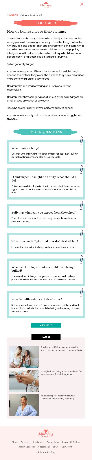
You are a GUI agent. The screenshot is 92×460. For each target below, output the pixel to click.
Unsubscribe (68, 447)
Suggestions (44, 447)
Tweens (12, 14)
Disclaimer (38, 442)
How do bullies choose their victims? (36, 299)
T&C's (56, 447)
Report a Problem (26, 447)
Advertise (25, 442)
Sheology (51, 452)
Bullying (23, 15)
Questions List (36, 15)
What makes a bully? (25, 148)
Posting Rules (52, 442)
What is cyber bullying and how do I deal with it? (44, 241)
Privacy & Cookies (71, 442)
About (15, 442)
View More (46, 325)
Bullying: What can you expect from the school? (44, 212)
